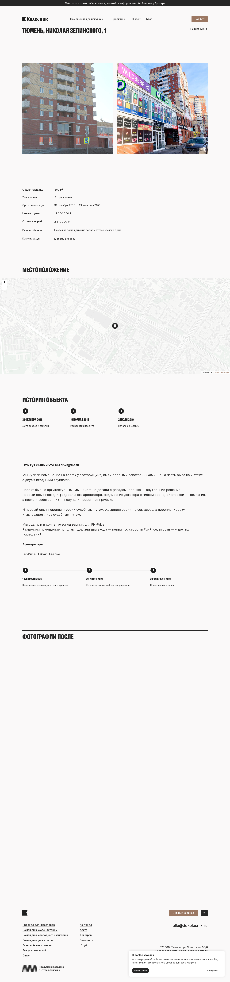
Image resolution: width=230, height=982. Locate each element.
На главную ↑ (199, 29)
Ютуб (83, 945)
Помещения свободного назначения (46, 935)
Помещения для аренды (38, 940)
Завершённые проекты (37, 945)
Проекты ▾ (118, 19)
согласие (175, 959)
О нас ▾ (136, 19)
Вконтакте (86, 940)
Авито (83, 930)
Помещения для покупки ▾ (86, 19)
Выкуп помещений (34, 950)
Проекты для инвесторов (39, 924)
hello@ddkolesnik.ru (189, 925)
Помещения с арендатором (40, 930)
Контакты (86, 924)
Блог (149, 19)
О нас (26, 955)
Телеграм (86, 935)
